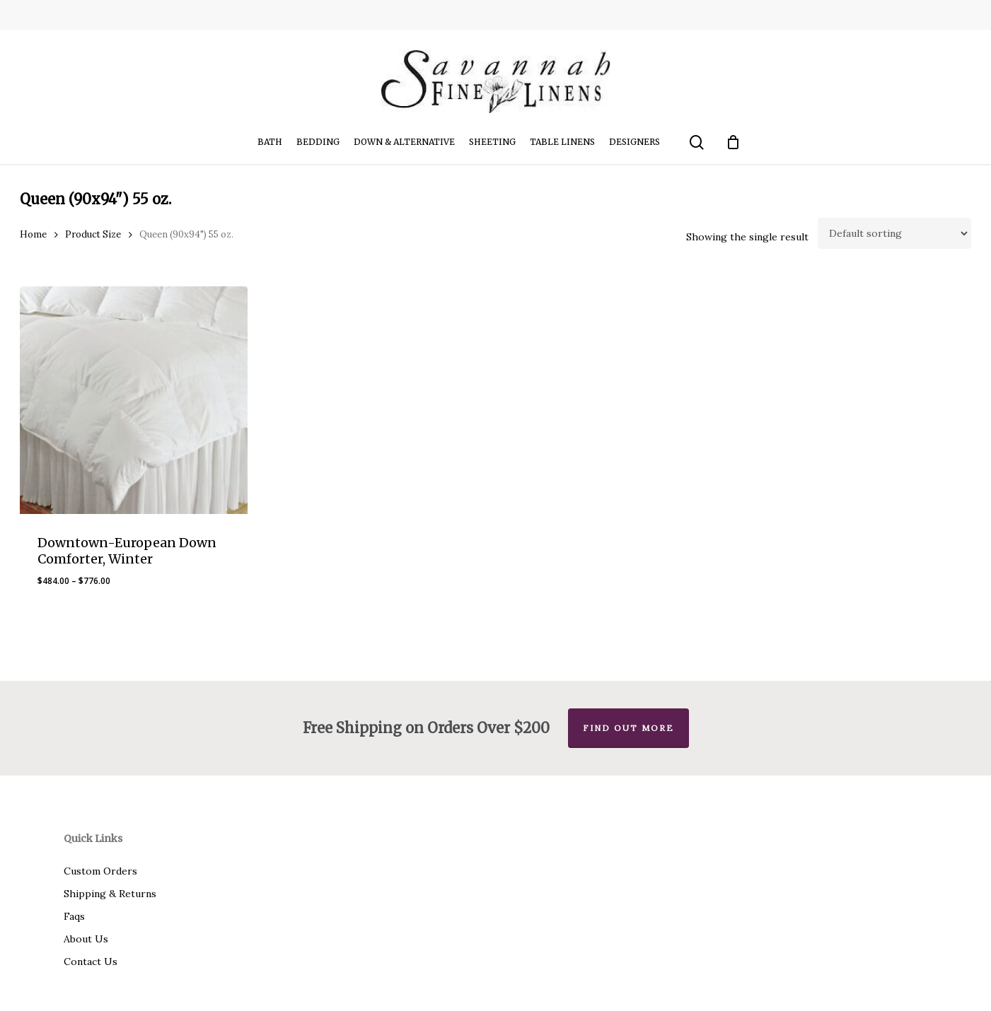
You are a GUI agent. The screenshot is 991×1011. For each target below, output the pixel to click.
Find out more (628, 728)
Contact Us (90, 961)
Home (33, 234)
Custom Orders (100, 871)
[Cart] (733, 142)
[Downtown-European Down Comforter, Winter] (134, 400)
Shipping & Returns (110, 893)
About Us (86, 939)
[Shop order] (894, 233)
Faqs (74, 916)
